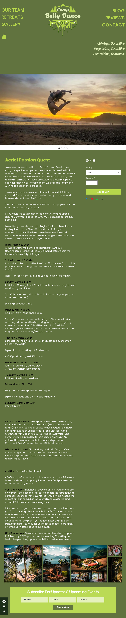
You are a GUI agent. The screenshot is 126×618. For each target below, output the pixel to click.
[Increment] (95, 183)
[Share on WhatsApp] (97, 198)
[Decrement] (87, 183)
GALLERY (11, 24)
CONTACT (113, 25)
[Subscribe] (63, 607)
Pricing (89, 167)
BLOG (118, 10)
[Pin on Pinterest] (92, 198)
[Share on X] (102, 198)
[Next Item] (117, 563)
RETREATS (12, 17)
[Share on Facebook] (87, 198)
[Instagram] (4, 611)
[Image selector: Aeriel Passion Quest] (59, 148)
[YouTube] (4, 606)
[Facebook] (4, 601)
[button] (4, 36)
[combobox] (103, 172)
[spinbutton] (91, 183)
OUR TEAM (12, 10)
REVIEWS (115, 17)
